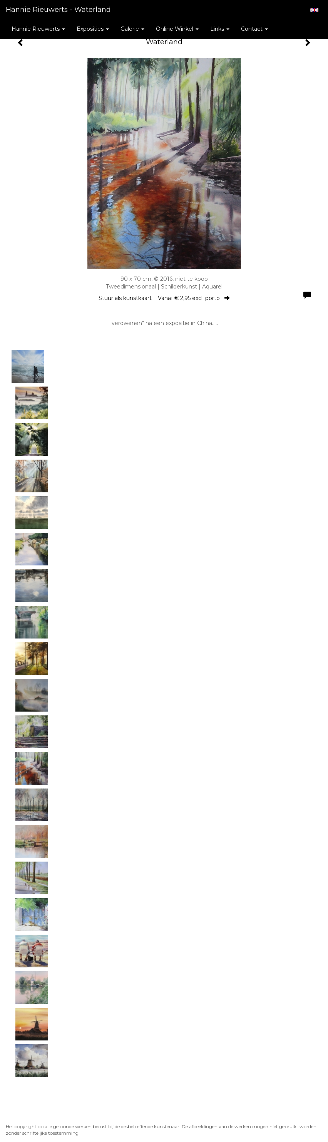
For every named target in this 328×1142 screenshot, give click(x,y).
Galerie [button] (132, 28)
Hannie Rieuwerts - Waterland (58, 9)
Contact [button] (254, 28)
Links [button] (219, 28)
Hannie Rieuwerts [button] (38, 28)
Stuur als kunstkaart (164, 298)
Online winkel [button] (177, 28)
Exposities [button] (93, 28)
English (314, 10)
